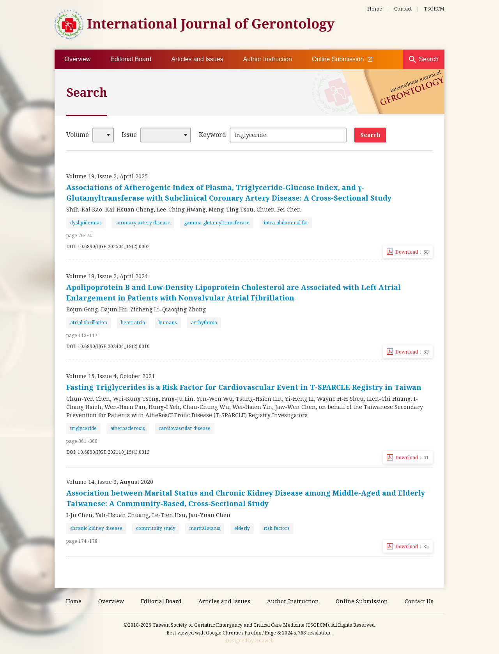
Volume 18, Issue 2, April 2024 (107, 276)
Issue (129, 134)
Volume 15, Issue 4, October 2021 (110, 376)
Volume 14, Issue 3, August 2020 (109, 481)
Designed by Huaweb (250, 640)
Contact (403, 8)
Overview (78, 59)
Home (374, 8)
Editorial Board (130, 59)
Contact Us (419, 601)
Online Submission (342, 59)
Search (429, 59)
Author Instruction (267, 59)
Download (412, 251)
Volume (77, 134)
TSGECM (434, 8)
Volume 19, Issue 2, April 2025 (107, 176)
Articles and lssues (197, 59)
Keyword (212, 134)
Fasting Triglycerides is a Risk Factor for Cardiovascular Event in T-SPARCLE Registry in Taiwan (243, 387)
